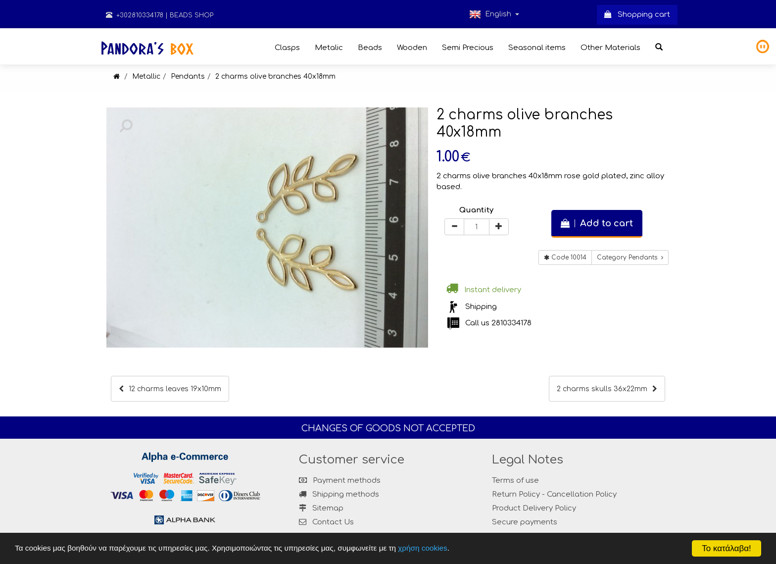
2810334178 (511, 323)
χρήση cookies (422, 548)
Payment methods (340, 480)
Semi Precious (467, 48)
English (494, 14)
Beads (370, 48)
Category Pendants (630, 257)
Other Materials (610, 48)
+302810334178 (134, 15)
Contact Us (333, 522)
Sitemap (321, 508)
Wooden (412, 48)
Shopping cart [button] (637, 14)
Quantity (476, 210)
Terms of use (515, 480)
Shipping (481, 307)
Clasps (287, 48)
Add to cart (597, 223)
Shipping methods (339, 494)
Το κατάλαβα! (726, 548)
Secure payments (524, 522)
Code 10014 (565, 257)
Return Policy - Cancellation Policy (554, 494)
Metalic (329, 48)
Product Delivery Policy (534, 508)
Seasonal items (537, 48)
